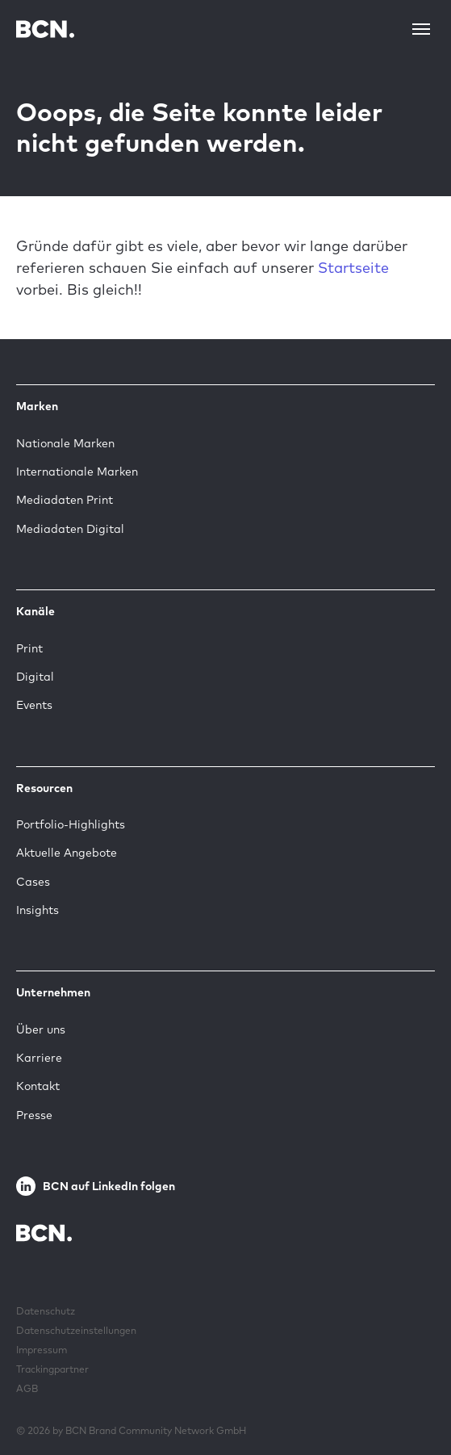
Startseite (353, 267)
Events (34, 705)
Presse (34, 1115)
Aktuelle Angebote (66, 852)
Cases (33, 881)
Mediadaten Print (64, 500)
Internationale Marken (77, 471)
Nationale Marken (65, 443)
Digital (35, 676)
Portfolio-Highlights (70, 824)
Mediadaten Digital (70, 529)
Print (29, 648)
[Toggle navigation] (421, 29)
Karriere (39, 1057)
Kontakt (38, 1086)
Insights (37, 910)
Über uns (40, 1029)
